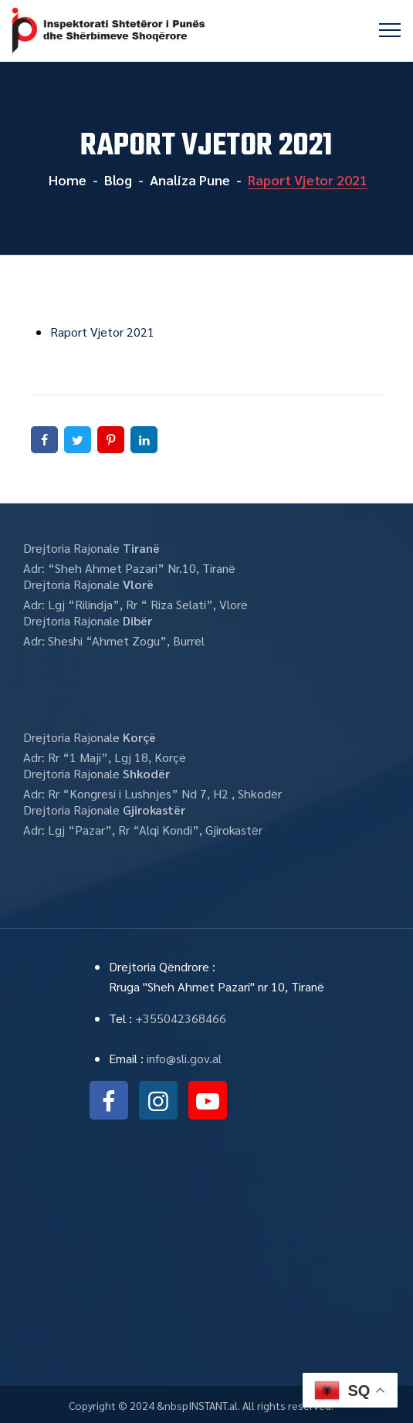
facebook (109, 1100)
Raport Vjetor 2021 (102, 332)
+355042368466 (180, 1018)
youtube (207, 1100)
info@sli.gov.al (184, 1058)
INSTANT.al (213, 1405)
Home (66, 179)
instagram (158, 1100)
